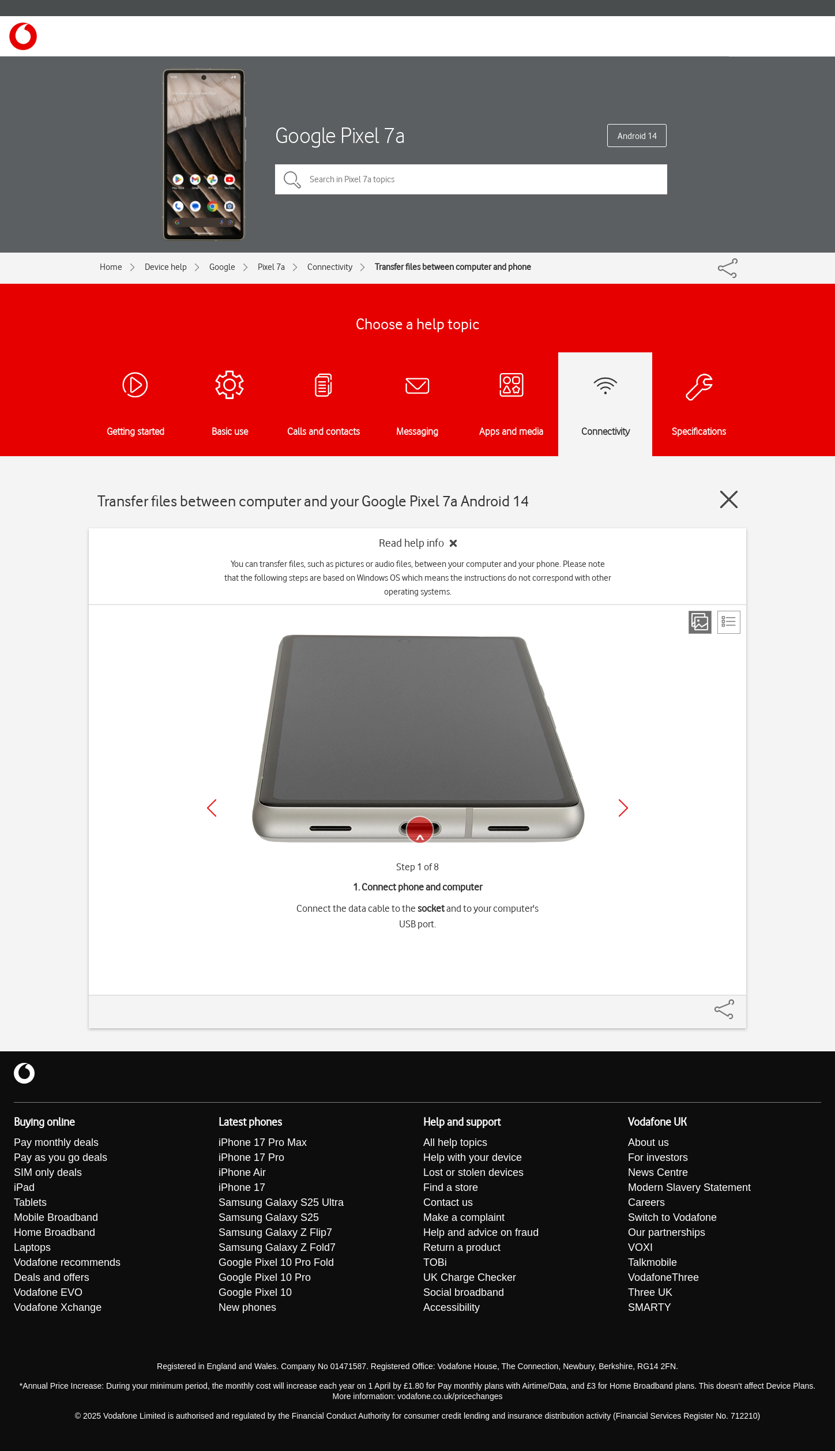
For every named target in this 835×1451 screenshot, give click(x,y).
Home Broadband (54, 1232)
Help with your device (472, 1157)
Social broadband (463, 1292)
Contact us (448, 1202)
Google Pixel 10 (255, 1292)
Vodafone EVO (48, 1292)
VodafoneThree (663, 1277)
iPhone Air (242, 1172)
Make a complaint (464, 1217)
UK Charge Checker (469, 1277)
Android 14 (637, 136)
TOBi (435, 1262)
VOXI (640, 1247)
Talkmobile (652, 1262)
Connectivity (329, 267)
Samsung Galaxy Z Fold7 (277, 1247)
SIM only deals (48, 1172)
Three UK (650, 1292)
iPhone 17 (242, 1187)
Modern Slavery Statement (689, 1187)
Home (111, 267)
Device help (166, 267)
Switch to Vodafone (672, 1217)
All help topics (455, 1142)
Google (222, 267)
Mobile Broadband (56, 1217)
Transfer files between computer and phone (453, 267)
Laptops (32, 1247)
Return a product (462, 1247)
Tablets (30, 1202)
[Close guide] (729, 499)
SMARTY (649, 1307)
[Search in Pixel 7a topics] (471, 179)
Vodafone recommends (67, 1262)
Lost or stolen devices (473, 1172)
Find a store (450, 1187)
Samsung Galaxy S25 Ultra (281, 1202)
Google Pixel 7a (340, 135)
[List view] (728, 622)
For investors (658, 1157)
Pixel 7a (271, 267)
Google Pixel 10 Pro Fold (276, 1262)
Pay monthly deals (56, 1142)
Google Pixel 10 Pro (265, 1277)
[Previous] (211, 808)
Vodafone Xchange (57, 1307)
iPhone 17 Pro (251, 1157)
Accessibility (451, 1307)
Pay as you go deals (60, 1157)
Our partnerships (666, 1232)
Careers (646, 1202)
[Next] (623, 808)
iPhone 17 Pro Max (263, 1142)
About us (648, 1142)
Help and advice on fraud (481, 1232)
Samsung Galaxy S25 (269, 1217)
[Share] (738, 1003)
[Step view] (700, 622)
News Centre (658, 1172)
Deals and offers (51, 1277)
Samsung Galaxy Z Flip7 (275, 1232)
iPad (24, 1187)
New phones (247, 1307)
